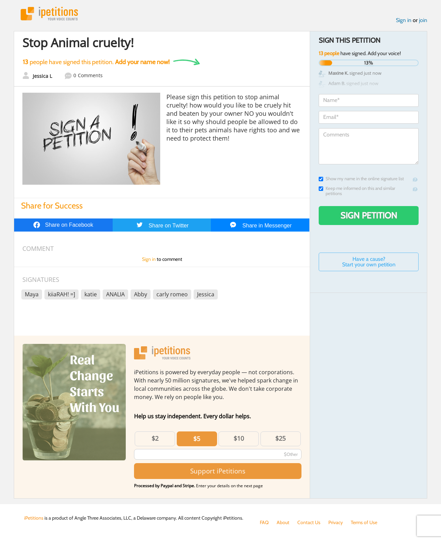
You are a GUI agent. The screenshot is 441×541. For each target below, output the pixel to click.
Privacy (335, 522)
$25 (280, 438)
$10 (239, 438)
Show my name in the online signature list (361, 178)
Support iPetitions (217, 471)
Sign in (403, 20)
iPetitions (49, 13)
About (283, 522)
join (423, 20)
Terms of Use (364, 522)
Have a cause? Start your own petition (369, 262)
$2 (155, 438)
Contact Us (308, 522)
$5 (196, 439)
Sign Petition (368, 215)
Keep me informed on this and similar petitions (357, 191)
